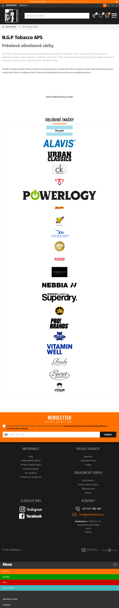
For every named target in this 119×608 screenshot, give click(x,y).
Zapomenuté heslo (88, 461)
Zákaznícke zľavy (88, 489)
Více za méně (8, 588)
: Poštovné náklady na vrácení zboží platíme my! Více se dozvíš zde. (58, 1)
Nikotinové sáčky (10, 599)
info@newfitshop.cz (91, 514)
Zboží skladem (88, 480)
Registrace (88, 456)
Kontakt (88, 465)
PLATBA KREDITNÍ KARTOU (31, 461)
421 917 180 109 (91, 508)
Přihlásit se (23, 5)
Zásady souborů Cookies (88, 485)
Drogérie (6, 605)
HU (113, 5)
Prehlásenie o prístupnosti (30, 477)
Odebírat (108, 434)
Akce (5, 582)
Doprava (88, 493)
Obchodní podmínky (31, 469)
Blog (31, 456)
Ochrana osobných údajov (30, 465)
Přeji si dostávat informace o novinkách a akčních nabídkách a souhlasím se (57, 427)
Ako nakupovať (30, 473)
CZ (105, 5)
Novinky (6, 577)
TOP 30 (6, 571)
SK (109, 5)
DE (117, 5)
